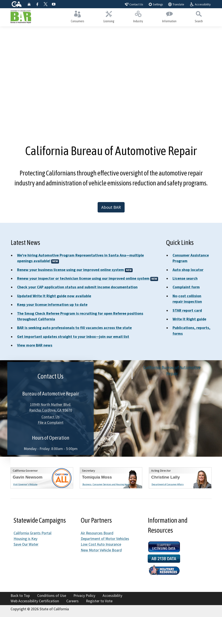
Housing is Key (25, 538)
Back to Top (20, 595)
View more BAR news (34, 345)
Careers (72, 601)
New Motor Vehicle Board (101, 550)
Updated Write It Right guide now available (54, 296)
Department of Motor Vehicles (105, 538)
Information (169, 16)
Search (198, 16)
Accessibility (112, 595)
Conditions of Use (51, 595)
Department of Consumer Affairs (168, 484)
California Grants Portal (32, 533)
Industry (138, 16)
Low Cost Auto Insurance (101, 544)
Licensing (109, 16)
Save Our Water (26, 544)
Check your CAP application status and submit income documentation (77, 287)
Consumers (77, 16)
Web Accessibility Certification (35, 601)
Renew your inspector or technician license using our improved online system (83, 278)
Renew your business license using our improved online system (70, 269)
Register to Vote (99, 601)
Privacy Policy (84, 595)
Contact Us (50, 417)
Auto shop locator (188, 269)
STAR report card (187, 310)
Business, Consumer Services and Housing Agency (106, 484)
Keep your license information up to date (52, 304)
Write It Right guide (189, 319)
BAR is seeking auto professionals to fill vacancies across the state (74, 327)
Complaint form (186, 287)
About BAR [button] (111, 207)
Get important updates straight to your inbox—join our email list (73, 336)
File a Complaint (50, 422)
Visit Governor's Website (25, 484)
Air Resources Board (97, 533)
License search (185, 278)
